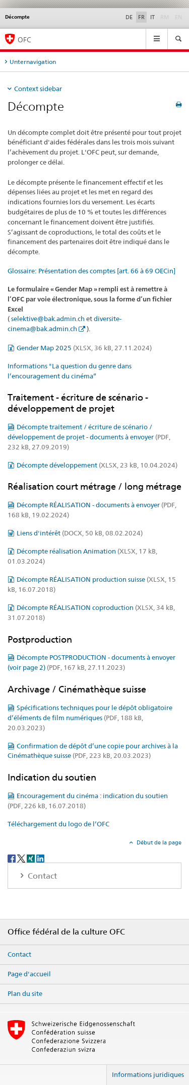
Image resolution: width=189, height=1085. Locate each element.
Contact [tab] (41, 876)
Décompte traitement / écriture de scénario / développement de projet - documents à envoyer (89, 437)
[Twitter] (22, 858)
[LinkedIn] (40, 858)
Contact (19, 954)
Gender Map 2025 (84, 348)
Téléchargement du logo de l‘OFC (58, 824)
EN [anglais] (179, 17)
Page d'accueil (29, 974)
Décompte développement (97, 465)
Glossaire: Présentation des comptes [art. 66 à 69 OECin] (91, 271)
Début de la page (158, 842)
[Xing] (31, 858)
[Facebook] (12, 858)
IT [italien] (152, 17)
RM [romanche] (165, 17)
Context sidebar (38, 89)
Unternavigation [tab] (33, 61)
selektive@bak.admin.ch (48, 319)
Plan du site (25, 993)
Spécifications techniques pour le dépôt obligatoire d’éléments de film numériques (90, 718)
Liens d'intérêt (80, 533)
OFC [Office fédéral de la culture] (24, 39)
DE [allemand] (129, 17)
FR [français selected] (141, 17)
